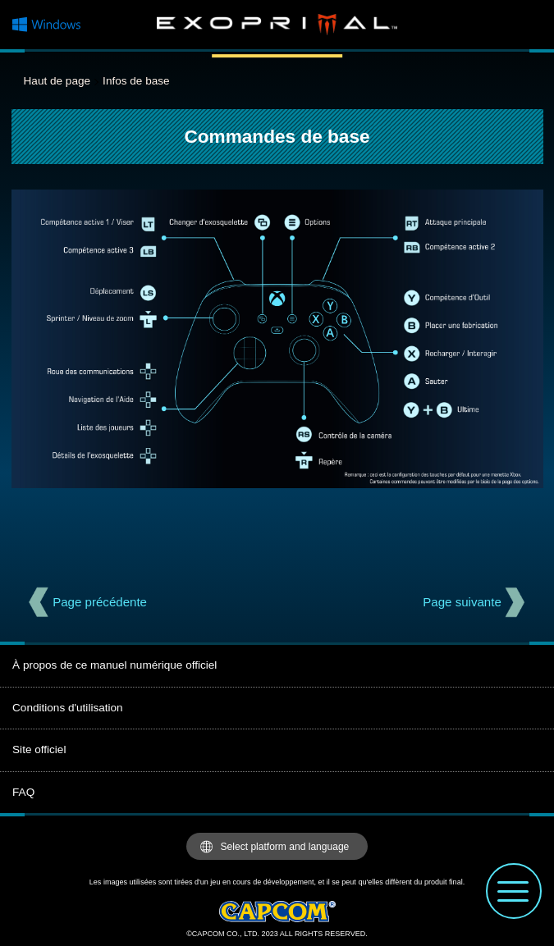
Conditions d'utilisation (67, 708)
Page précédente (100, 602)
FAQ (23, 792)
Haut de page (57, 81)
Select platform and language (285, 846)
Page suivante (462, 602)
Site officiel (39, 749)
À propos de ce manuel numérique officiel (114, 665)
